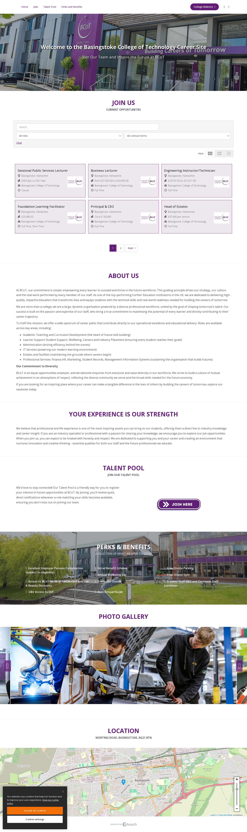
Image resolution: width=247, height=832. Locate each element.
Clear (19, 142)
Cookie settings (35, 819)
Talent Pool (49, 6)
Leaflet (213, 815)
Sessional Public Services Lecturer (43, 170)
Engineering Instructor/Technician (189, 170)
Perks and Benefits (71, 6)
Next (130, 248)
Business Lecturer (104, 170)
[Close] (63, 791)
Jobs (35, 6)
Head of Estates (176, 206)
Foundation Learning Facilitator (41, 206)
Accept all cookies (35, 810)
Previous (8, 666)
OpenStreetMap (225, 815)
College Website (204, 6)
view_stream (219, 153)
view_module (210, 153)
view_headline (229, 153)
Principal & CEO (102, 206)
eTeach (123, 824)
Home (24, 6)
